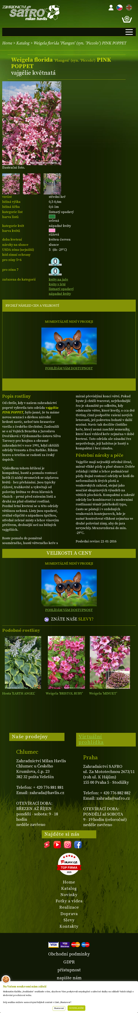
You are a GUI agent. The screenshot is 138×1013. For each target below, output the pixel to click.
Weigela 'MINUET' (103, 693)
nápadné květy (60, 294)
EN (128, 7)
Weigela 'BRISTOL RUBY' (64, 693)
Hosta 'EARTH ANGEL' (18, 693)
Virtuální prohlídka (91, 739)
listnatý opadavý (61, 289)
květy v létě (57, 284)
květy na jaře (58, 279)
